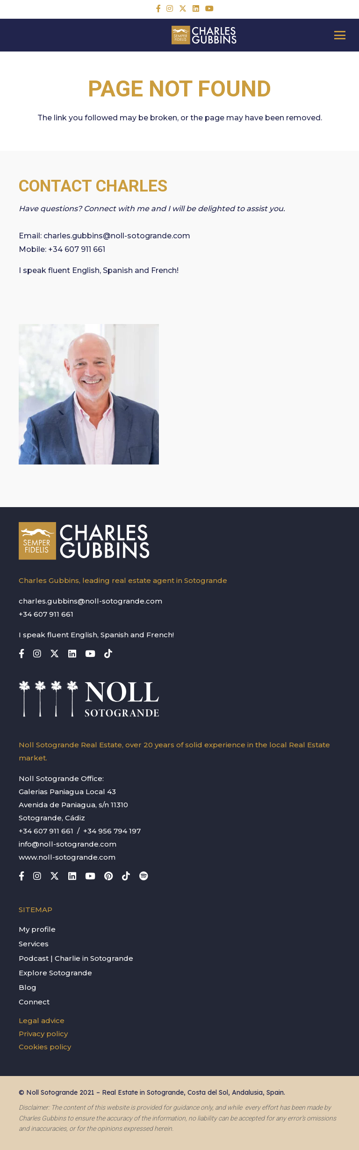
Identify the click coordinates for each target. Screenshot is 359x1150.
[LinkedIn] (196, 8)
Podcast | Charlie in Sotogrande (76, 958)
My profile (37, 929)
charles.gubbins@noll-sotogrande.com (116, 235)
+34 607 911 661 (76, 249)
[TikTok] (108, 653)
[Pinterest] (108, 875)
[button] (340, 35)
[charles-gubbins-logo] (204, 35)
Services (34, 943)
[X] (183, 8)
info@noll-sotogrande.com (67, 844)
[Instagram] (169, 8)
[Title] (158, 8)
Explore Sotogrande (55, 972)
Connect (34, 1001)
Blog (27, 987)
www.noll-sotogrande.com (67, 857)
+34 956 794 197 (112, 830)
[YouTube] (209, 8)
